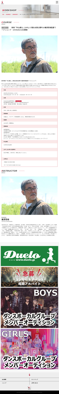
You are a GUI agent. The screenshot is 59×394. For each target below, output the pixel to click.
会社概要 (4, 379)
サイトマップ (35, 379)
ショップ (4, 382)
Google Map (18, 101)
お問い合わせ (35, 382)
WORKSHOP (15, 14)
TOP (3, 14)
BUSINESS (8, 14)
